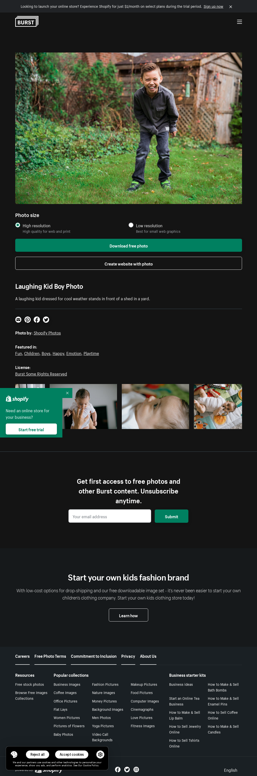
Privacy (128, 655)
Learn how (128, 615)
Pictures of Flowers (69, 725)
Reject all (37, 754)
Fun (18, 353)
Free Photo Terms (50, 655)
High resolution (36, 225)
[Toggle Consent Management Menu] (14, 754)
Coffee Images (65, 692)
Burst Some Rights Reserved (41, 373)
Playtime (91, 353)
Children (31, 353)
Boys (46, 353)
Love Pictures (141, 717)
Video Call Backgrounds (102, 736)
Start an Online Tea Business (184, 700)
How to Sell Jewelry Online (185, 728)
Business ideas (181, 684)
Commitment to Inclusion (94, 655)
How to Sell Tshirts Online (184, 742)
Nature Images (103, 692)
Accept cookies (72, 754)
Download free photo (129, 245)
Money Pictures (104, 701)
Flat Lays (60, 709)
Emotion (73, 353)
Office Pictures (65, 701)
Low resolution (149, 225)
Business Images (67, 684)
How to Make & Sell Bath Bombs (223, 686)
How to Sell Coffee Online (223, 714)
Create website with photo (129, 263)
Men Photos (101, 717)
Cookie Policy (90, 765)
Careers (22, 655)
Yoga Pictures (103, 725)
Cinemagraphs (142, 709)
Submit (171, 516)
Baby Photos (63, 734)
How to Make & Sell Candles (223, 728)
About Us (148, 655)
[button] (14, 754)
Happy (58, 353)
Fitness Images (143, 725)
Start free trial (31, 429)
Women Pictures (67, 717)
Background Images (107, 709)
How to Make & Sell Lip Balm (184, 714)
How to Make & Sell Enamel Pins (223, 700)
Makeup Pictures (144, 684)
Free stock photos (29, 684)
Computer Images (145, 701)
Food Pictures (142, 692)
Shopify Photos (47, 332)
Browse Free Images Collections (31, 695)
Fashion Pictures (105, 684)
